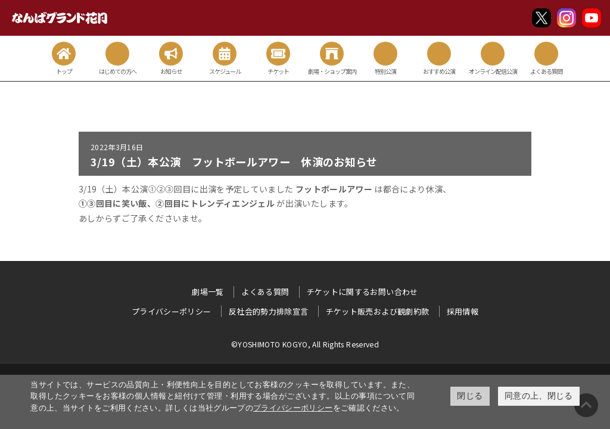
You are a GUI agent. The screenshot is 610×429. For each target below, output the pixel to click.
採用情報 (462, 311)
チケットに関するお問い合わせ (362, 291)
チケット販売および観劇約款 (378, 311)
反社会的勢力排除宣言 (269, 311)
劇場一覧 (207, 291)
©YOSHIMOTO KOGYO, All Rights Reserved (305, 344)
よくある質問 (265, 291)
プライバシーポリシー (293, 407)
